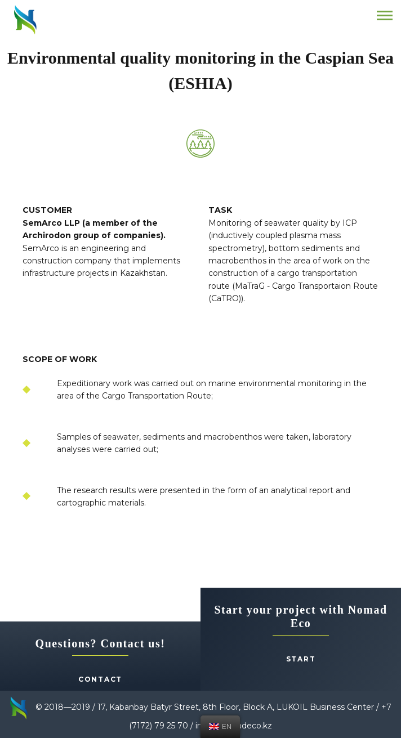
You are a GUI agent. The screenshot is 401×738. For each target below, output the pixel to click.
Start (301, 659)
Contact (100, 679)
